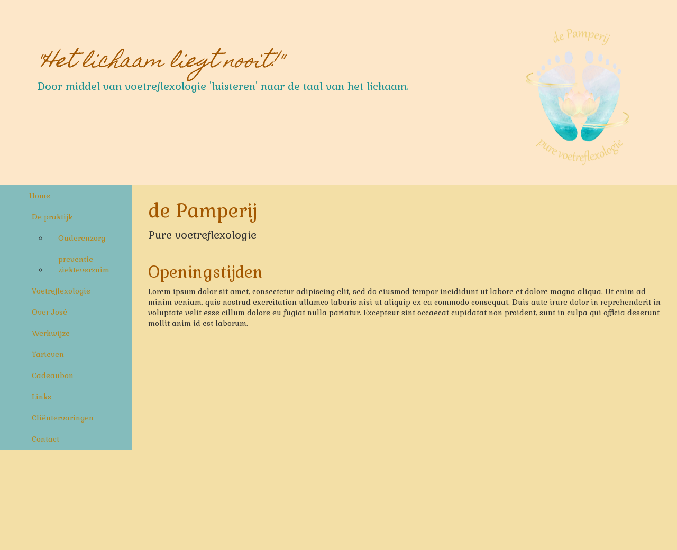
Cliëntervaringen (63, 418)
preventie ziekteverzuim (83, 264)
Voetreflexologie (61, 291)
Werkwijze (51, 333)
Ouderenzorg (81, 238)
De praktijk (52, 217)
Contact (45, 439)
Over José (49, 312)
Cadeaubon (53, 375)
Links (41, 396)
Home (39, 195)
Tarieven (48, 354)
